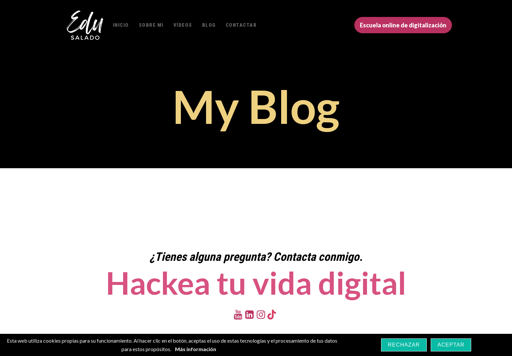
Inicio (121, 25)
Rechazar (404, 345)
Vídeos (182, 25)
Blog (209, 25)
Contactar (241, 25)
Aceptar (451, 345)
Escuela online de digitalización (403, 25)
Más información (195, 349)
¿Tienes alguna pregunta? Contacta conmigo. (256, 257)
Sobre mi (151, 25)
